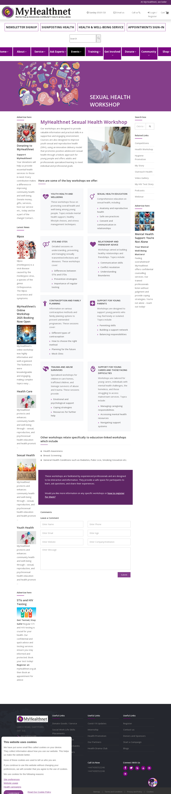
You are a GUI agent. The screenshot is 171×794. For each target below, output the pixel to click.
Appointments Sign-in (146, 27)
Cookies (150, 791)
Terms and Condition (113, 791)
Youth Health (25, 527)
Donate (130, 51)
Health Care (24, 391)
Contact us (128, 729)
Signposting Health (58, 27)
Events (76, 51)
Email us (120, 12)
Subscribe (64, 768)
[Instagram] (149, 768)
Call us (136, 12)
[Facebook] (125, 768)
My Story (139, 165)
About (22, 51)
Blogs (126, 748)
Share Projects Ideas (63, 739)
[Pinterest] (125, 774)
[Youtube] (143, 768)
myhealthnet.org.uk (30, 744)
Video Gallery (142, 177)
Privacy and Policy (134, 791)
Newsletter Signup (21, 27)
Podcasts (140, 190)
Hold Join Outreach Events (66, 745)
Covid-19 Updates (97, 723)
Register (127, 723)
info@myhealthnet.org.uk (33, 740)
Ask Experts (58, 51)
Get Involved (112, 53)
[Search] (98, 38)
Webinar (139, 196)
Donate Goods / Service (64, 723)
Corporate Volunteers (63, 751)
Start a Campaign (132, 742)
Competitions (142, 143)
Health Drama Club (97, 748)
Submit (124, 574)
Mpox (20, 236)
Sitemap (96, 791)
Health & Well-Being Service (101, 27)
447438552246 (28, 735)
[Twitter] (131, 768)
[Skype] (137, 768)
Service (39, 51)
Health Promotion (97, 735)
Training (94, 51)
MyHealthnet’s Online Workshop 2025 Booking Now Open (26, 314)
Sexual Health (26, 455)
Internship (93, 729)
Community (148, 53)
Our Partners (94, 742)
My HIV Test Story (144, 184)
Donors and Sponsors (134, 735)
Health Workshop (144, 149)
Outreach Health (143, 171)
